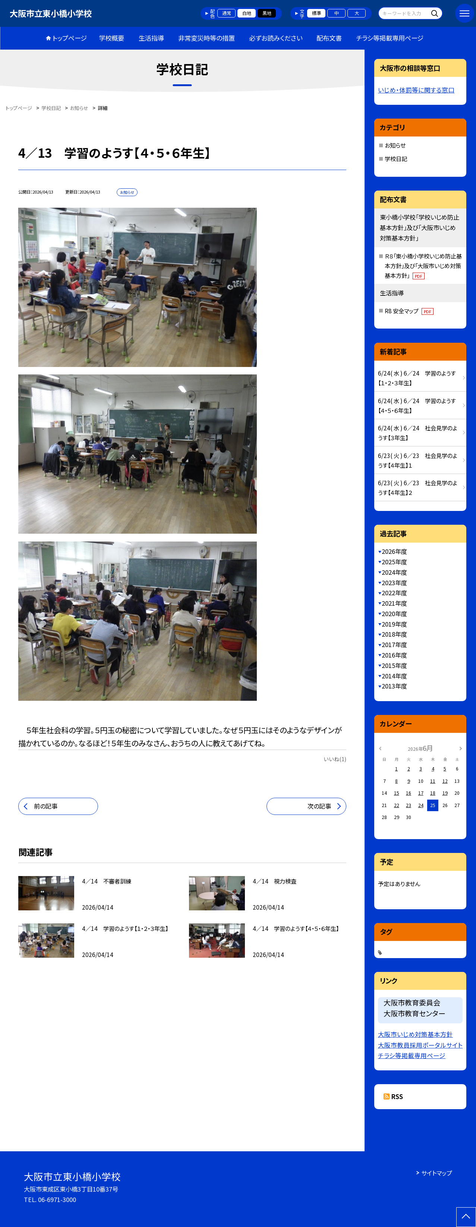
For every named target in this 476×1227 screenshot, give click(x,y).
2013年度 (394, 685)
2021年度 (394, 603)
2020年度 (394, 613)
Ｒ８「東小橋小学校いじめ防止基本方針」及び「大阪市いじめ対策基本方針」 (423, 265)
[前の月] (380, 747)
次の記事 (319, 805)
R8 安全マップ (409, 311)
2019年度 (394, 623)
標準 (316, 13)
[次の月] (461, 747)
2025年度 (394, 561)
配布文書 (329, 38)
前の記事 (45, 805)
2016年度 (394, 654)
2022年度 (394, 592)
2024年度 (394, 572)
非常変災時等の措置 (206, 38)
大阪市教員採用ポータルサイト (420, 1045)
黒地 (266, 13)
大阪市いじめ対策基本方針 (415, 1034)
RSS (397, 1096)
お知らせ (395, 145)
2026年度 (394, 551)
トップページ (70, 38)
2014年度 (394, 675)
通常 (226, 13)
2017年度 (394, 644)
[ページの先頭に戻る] (466, 1217)
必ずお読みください (275, 38)
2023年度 (394, 582)
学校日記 (396, 158)
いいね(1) (335, 759)
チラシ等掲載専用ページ (389, 38)
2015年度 (394, 665)
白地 (246, 13)
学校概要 (111, 38)
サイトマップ (436, 1172)
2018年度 (394, 634)
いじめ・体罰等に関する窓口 (416, 89)
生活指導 (151, 38)
